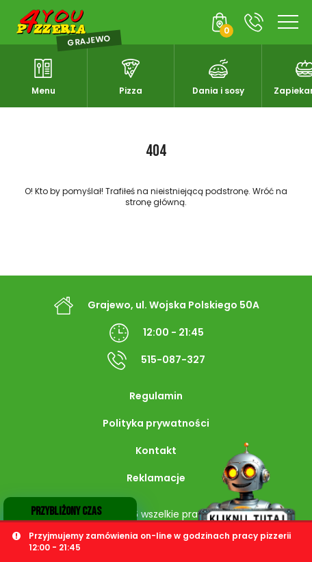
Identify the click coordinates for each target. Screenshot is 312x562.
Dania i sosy (218, 90)
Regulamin (156, 396)
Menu (43, 90)
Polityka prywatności (156, 423)
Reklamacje (156, 478)
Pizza (130, 90)
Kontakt (156, 450)
